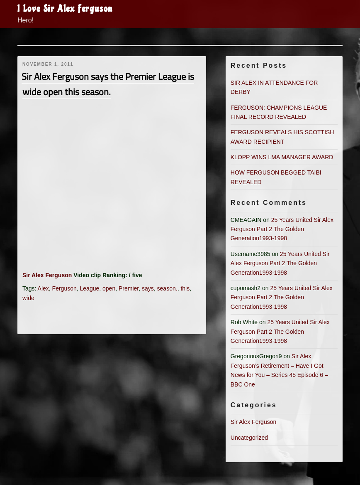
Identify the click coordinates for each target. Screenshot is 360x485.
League (90, 288)
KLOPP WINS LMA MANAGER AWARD (282, 157)
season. (167, 288)
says (148, 288)
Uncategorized (249, 437)
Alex (43, 288)
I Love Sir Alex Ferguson (65, 9)
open (108, 288)
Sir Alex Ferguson (47, 275)
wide (28, 298)
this (185, 288)
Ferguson (64, 288)
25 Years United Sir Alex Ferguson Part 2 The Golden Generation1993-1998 (282, 229)
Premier (129, 288)
